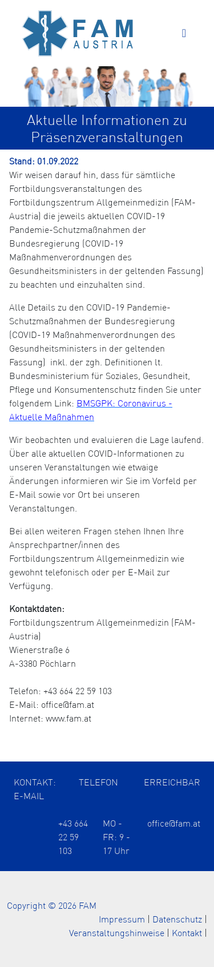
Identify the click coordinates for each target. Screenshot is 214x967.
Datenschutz (177, 919)
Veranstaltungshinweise (116, 932)
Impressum (122, 919)
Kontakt (187, 932)
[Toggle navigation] (184, 33)
